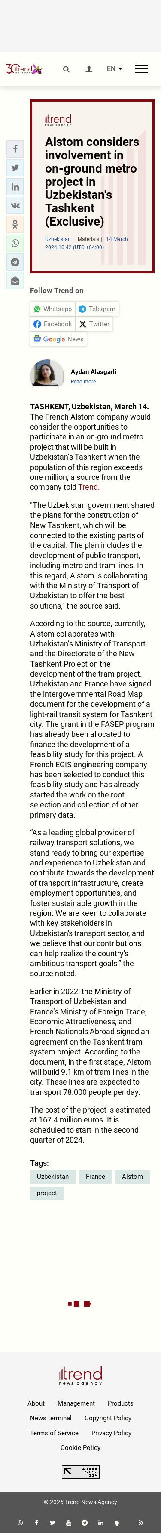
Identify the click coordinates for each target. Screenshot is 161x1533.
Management (76, 1403)
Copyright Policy (108, 1418)
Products (121, 1403)
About (36, 1403)
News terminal (51, 1418)
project (47, 1193)
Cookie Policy (80, 1448)
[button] (15, 149)
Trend (88, 486)
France (95, 1177)
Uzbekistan (53, 1177)
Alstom (132, 1177)
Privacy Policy (111, 1433)
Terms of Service (54, 1433)
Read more (83, 382)
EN (111, 68)
